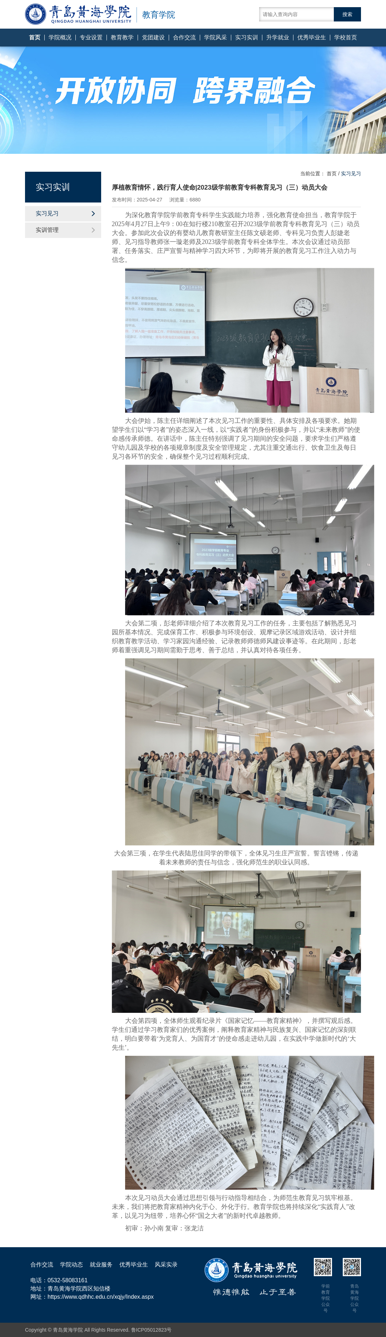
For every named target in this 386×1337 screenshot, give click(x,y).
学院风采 (215, 37)
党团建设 (153, 37)
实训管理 (66, 230)
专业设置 (91, 37)
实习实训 (246, 37)
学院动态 (71, 1265)
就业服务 (101, 1265)
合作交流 (184, 37)
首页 (34, 37)
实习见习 (66, 213)
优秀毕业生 (311, 37)
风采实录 (166, 1265)
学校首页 (345, 37)
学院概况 (60, 37)
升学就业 (277, 37)
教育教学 (122, 37)
